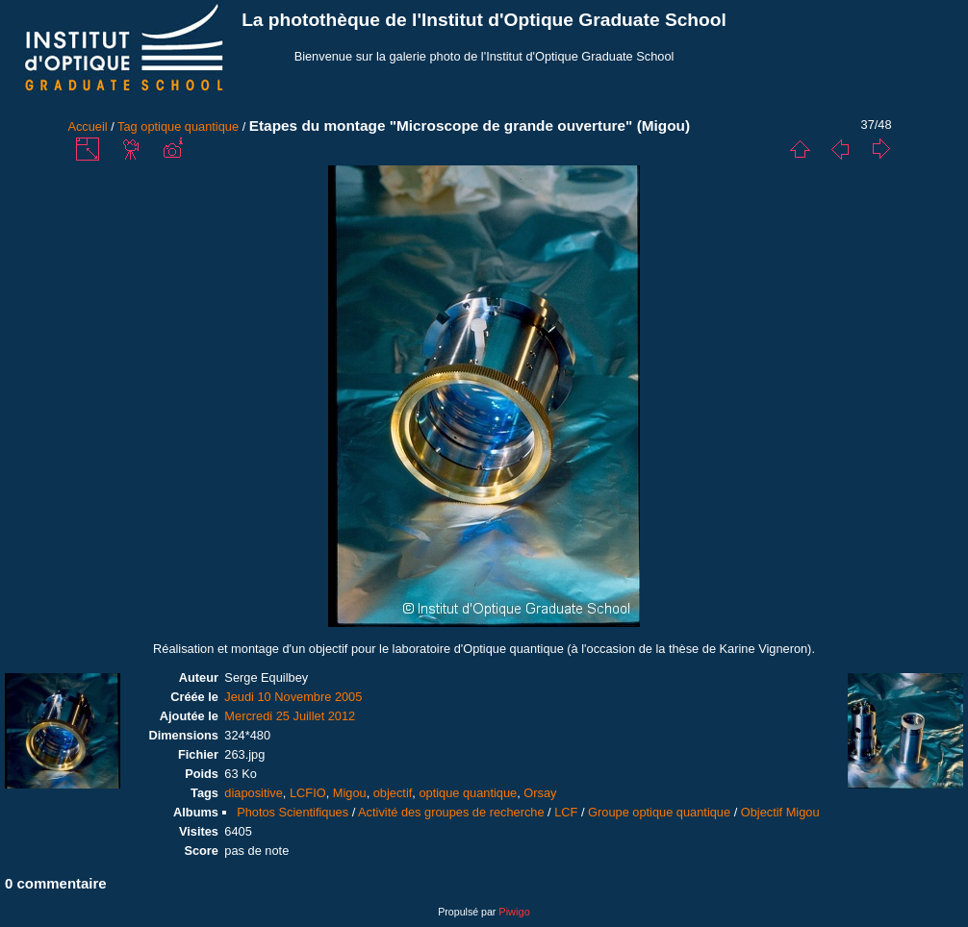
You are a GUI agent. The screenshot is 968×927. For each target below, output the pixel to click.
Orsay (539, 793)
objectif (393, 793)
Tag (127, 126)
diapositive (253, 793)
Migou (350, 793)
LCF (565, 812)
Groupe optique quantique (659, 812)
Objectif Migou (780, 812)
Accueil (87, 126)
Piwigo (513, 911)
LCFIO (308, 793)
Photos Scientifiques (292, 812)
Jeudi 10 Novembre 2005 (293, 696)
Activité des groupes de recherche (451, 812)
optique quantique (189, 126)
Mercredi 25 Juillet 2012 (289, 716)
